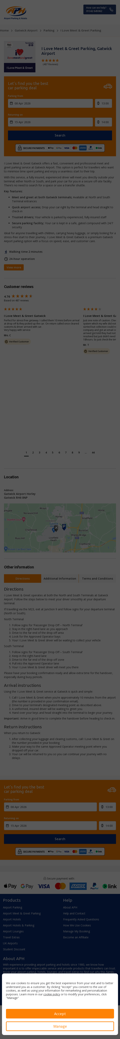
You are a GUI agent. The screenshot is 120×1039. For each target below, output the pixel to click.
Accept (60, 1013)
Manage (60, 1026)
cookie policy (51, 994)
